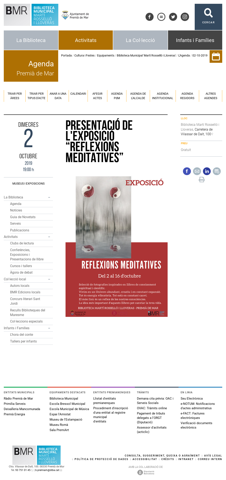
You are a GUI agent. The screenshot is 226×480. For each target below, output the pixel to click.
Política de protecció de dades (101, 459)
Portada (66, 55)
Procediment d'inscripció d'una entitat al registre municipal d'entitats (110, 414)
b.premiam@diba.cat (47, 470)
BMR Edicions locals (25, 292)
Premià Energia (14, 414)
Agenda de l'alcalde (138, 96)
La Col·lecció (140, 40)
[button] (49, 197)
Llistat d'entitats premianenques (104, 401)
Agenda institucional (162, 96)
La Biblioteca (31, 40)
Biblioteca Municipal (64, 398)
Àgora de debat (21, 272)
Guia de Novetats (22, 217)
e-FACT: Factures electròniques (193, 416)
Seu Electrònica (192, 398)
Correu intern (210, 459)
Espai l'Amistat (60, 414)
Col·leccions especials (26, 321)
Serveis (15, 224)
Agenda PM (117, 96)
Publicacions (19, 230)
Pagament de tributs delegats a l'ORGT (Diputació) (151, 418)
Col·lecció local (15, 279)
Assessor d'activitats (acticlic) (152, 430)
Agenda (15, 204)
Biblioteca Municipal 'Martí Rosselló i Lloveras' (146, 55)
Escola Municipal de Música (69, 409)
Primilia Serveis (15, 404)
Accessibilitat (145, 459)
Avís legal (213, 455)
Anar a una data (58, 96)
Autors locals (19, 286)
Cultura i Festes (84, 55)
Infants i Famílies (195, 40)
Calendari (78, 93)
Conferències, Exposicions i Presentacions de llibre (26, 254)
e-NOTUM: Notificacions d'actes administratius (198, 406)
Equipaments (105, 55)
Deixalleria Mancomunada (22, 409)
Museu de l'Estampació (66, 419)
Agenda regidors (187, 96)
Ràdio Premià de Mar (18, 398)
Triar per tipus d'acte (36, 96)
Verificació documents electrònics (196, 425)
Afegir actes (97, 96)
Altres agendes (210, 96)
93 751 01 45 (22, 470)
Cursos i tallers (21, 266)
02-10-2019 (200, 55)
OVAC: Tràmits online (152, 408)
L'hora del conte (21, 335)
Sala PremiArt (59, 430)
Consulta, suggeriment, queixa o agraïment (162, 455)
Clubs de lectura (22, 243)
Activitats (85, 40)
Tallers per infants (23, 341)
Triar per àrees (15, 96)
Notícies (16, 210)
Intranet (186, 459)
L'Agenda (184, 55)
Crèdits (167, 459)
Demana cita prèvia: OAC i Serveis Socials (155, 401)
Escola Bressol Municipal (67, 404)
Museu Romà (59, 425)
